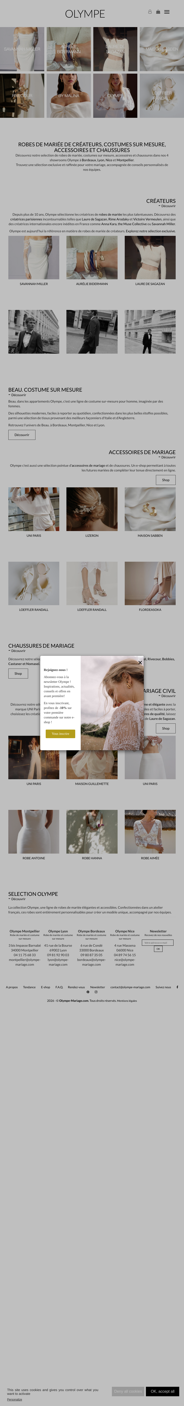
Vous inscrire (60, 734)
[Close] (140, 663)
